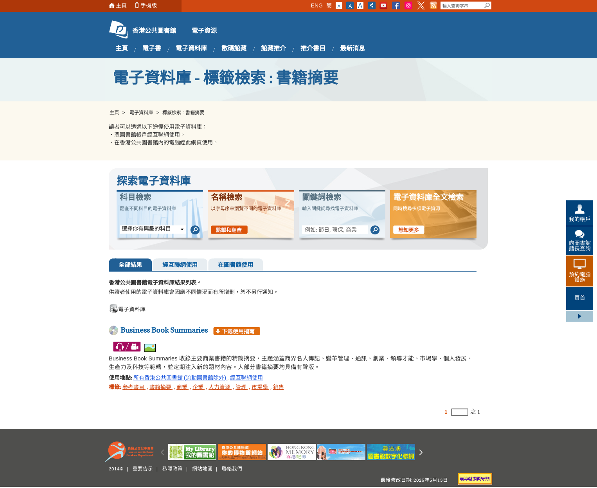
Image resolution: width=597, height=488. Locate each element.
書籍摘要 (161, 388)
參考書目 (134, 388)
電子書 (151, 49)
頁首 (579, 298)
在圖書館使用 (235, 265)
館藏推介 (273, 49)
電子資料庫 (191, 49)
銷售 (278, 388)
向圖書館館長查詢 (580, 246)
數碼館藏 (233, 49)
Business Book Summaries (164, 331)
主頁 (121, 5)
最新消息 (352, 49)
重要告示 (143, 469)
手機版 (148, 5)
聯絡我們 (232, 469)
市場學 (260, 388)
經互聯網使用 (180, 265)
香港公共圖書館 (154, 31)
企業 (198, 388)
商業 (182, 388)
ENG (317, 5)
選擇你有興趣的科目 (146, 229)
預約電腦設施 (580, 277)
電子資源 (204, 31)
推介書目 (312, 49)
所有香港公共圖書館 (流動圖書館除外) (180, 378)
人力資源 (220, 388)
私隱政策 (172, 469)
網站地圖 (202, 469)
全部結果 (130, 265)
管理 (242, 388)
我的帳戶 (580, 220)
